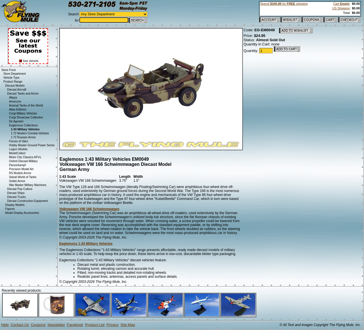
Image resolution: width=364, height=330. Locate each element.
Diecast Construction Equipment (27, 200)
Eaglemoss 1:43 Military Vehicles (85, 244)
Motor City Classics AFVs (25, 157)
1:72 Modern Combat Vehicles (30, 133)
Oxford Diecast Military (23, 161)
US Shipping (340, 8)
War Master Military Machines (27, 185)
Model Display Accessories (22, 212)
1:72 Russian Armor (23, 137)
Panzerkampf (17, 165)
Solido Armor (17, 181)
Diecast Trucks (16, 197)
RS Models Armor (20, 173)
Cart (341, 3)
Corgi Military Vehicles (23, 113)
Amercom (15, 101)
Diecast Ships (15, 193)
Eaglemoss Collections (23, 125)
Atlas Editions (17, 109)
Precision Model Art (21, 169)
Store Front (8, 70)
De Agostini (16, 121)
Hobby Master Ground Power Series (32, 145)
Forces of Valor (18, 141)
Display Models (14, 204)
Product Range (12, 81)
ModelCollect (17, 153)
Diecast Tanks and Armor (23, 93)
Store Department (14, 73)
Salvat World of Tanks (22, 177)
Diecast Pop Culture (19, 189)
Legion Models (18, 149)
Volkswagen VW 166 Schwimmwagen (89, 209)
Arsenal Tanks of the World (26, 105)
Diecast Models (14, 85)
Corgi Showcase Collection (26, 117)
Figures (10, 208)
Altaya (13, 97)
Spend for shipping (284, 3)
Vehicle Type (11, 77)
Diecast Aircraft (16, 89)
